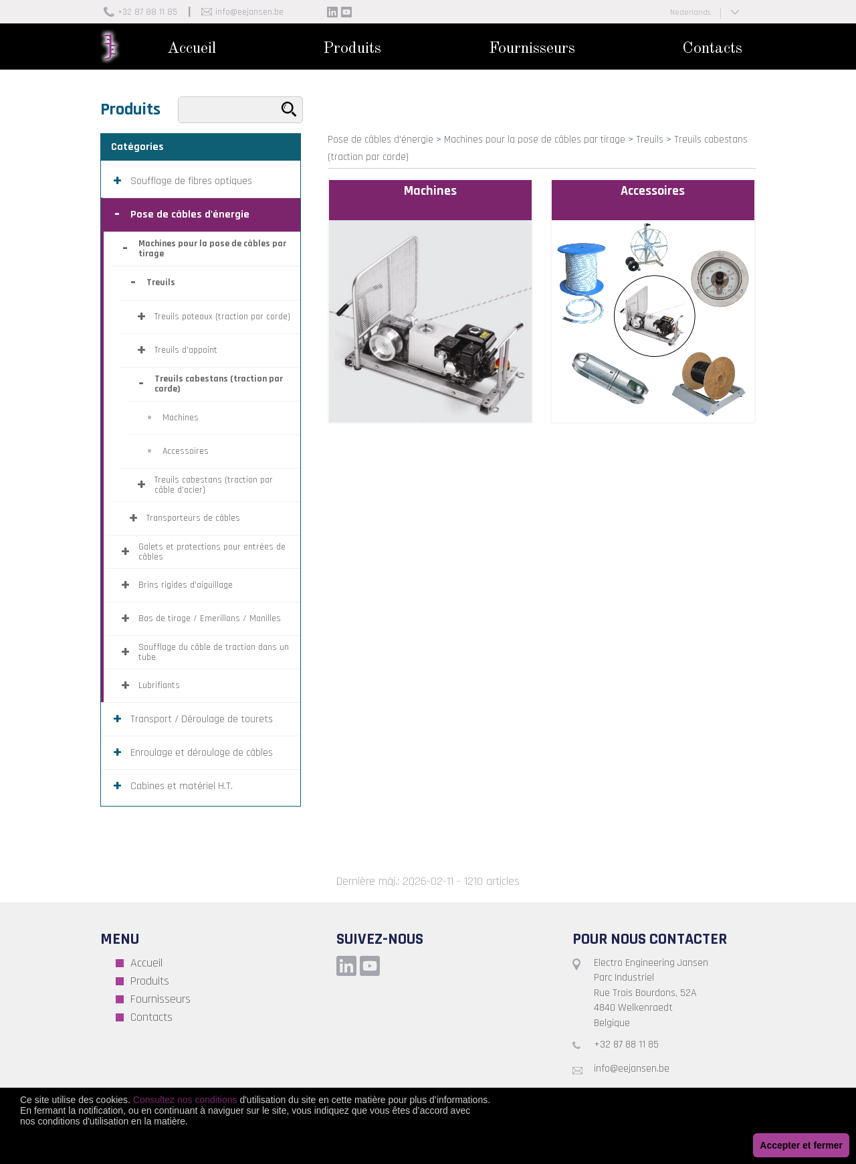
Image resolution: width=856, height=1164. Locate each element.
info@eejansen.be (249, 12)
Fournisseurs (532, 49)
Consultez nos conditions (185, 1099)
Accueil (191, 49)
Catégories (137, 147)
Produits (352, 49)
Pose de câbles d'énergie (380, 139)
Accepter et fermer (801, 1145)
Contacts (712, 49)
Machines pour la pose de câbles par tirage (534, 139)
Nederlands (690, 12)
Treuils (649, 139)
